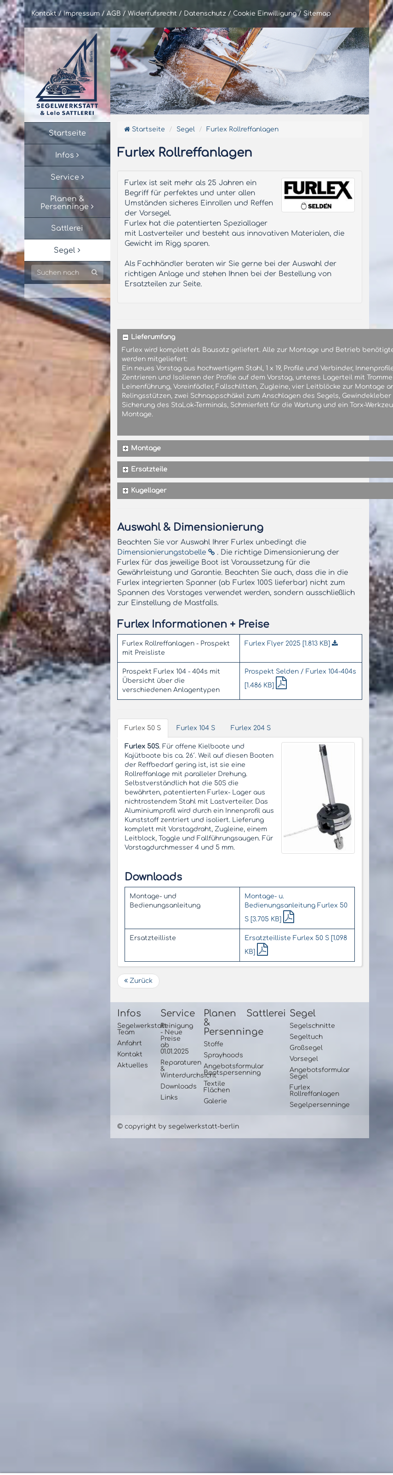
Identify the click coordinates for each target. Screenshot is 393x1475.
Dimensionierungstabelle (166, 552)
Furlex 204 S (251, 728)
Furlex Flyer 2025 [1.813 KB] (291, 643)
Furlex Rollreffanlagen (242, 129)
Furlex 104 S (196, 728)
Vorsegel (304, 1058)
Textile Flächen (217, 1087)
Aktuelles (132, 1065)
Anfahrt (129, 1043)
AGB (114, 13)
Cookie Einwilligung (264, 13)
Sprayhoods (218, 1055)
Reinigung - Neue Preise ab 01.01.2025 (175, 1038)
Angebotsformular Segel (304, 1073)
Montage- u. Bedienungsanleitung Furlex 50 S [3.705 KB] (296, 908)
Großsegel (304, 1047)
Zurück (138, 980)
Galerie (215, 1101)
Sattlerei (261, 1013)
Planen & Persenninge (218, 1023)
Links (169, 1097)
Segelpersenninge (304, 1104)
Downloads (175, 1086)
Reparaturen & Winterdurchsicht (175, 1069)
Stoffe (213, 1044)
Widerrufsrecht (152, 13)
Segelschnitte (304, 1025)
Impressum (81, 13)
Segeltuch (304, 1036)
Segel (186, 129)
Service (175, 1013)
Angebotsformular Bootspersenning (218, 1069)
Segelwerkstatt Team (132, 1029)
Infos (129, 1013)
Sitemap (317, 13)
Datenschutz (205, 13)
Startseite (144, 129)
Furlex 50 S (143, 728)
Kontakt (44, 13)
